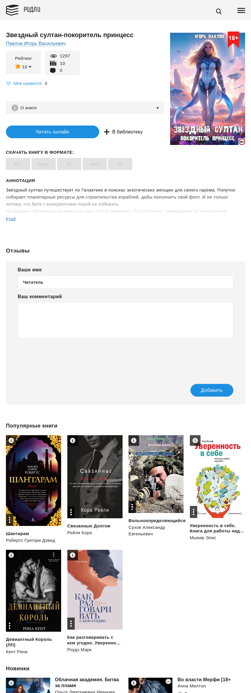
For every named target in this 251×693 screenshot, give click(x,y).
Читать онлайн (42, 132)
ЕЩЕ (11, 219)
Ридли (34, 9)
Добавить (206, 390)
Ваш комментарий (40, 297)
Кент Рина (17, 651)
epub (43, 164)
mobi (94, 164)
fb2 (18, 164)
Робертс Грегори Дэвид (31, 540)
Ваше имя (30, 270)
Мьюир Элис (203, 538)
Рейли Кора (79, 533)
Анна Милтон (191, 686)
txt (120, 164)
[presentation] (62, 357)
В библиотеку (109, 132)
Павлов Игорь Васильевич (36, 43)
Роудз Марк (79, 649)
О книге (29, 107)
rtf (69, 164)
